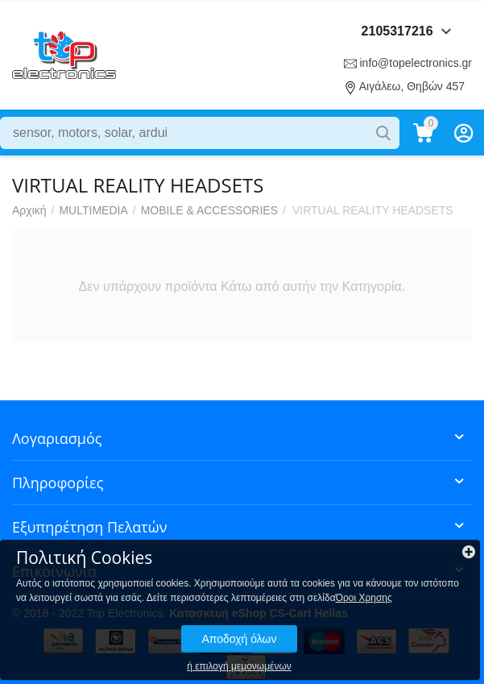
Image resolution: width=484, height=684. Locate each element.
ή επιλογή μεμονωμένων (239, 666)
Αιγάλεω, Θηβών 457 (412, 86)
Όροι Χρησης (364, 597)
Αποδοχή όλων (238, 638)
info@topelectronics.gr (415, 62)
